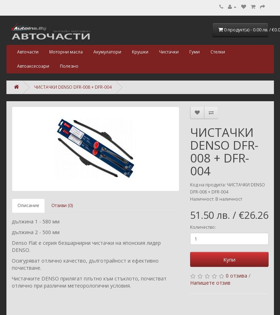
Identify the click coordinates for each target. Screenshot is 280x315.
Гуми (194, 52)
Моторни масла (66, 52)
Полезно (69, 66)
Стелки (217, 52)
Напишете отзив (210, 282)
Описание (28, 205)
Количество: (203, 227)
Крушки (140, 52)
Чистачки (169, 52)
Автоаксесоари (33, 66)
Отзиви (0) (62, 205)
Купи (229, 259)
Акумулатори (107, 52)
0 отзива (236, 275)
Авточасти (28, 52)
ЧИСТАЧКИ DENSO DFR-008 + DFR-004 (73, 87)
